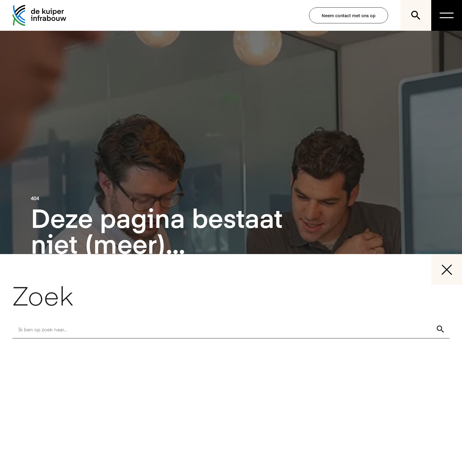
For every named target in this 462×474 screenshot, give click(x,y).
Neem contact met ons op (349, 15)
